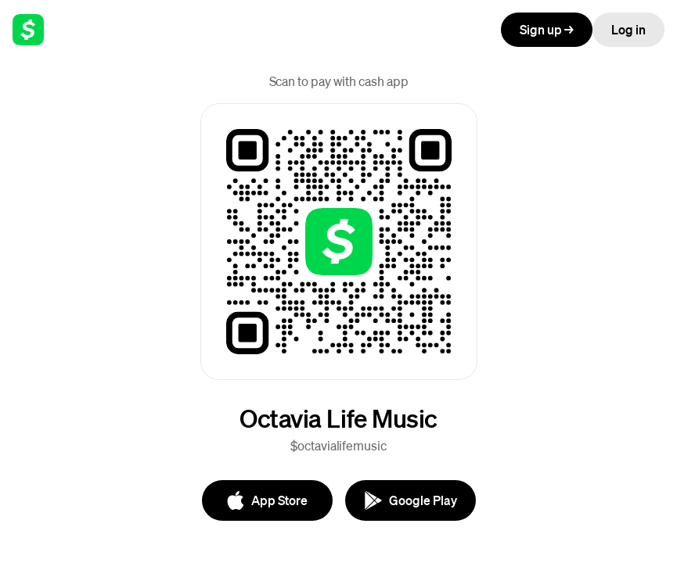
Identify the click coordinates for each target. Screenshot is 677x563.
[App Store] (267, 500)
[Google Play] (410, 500)
